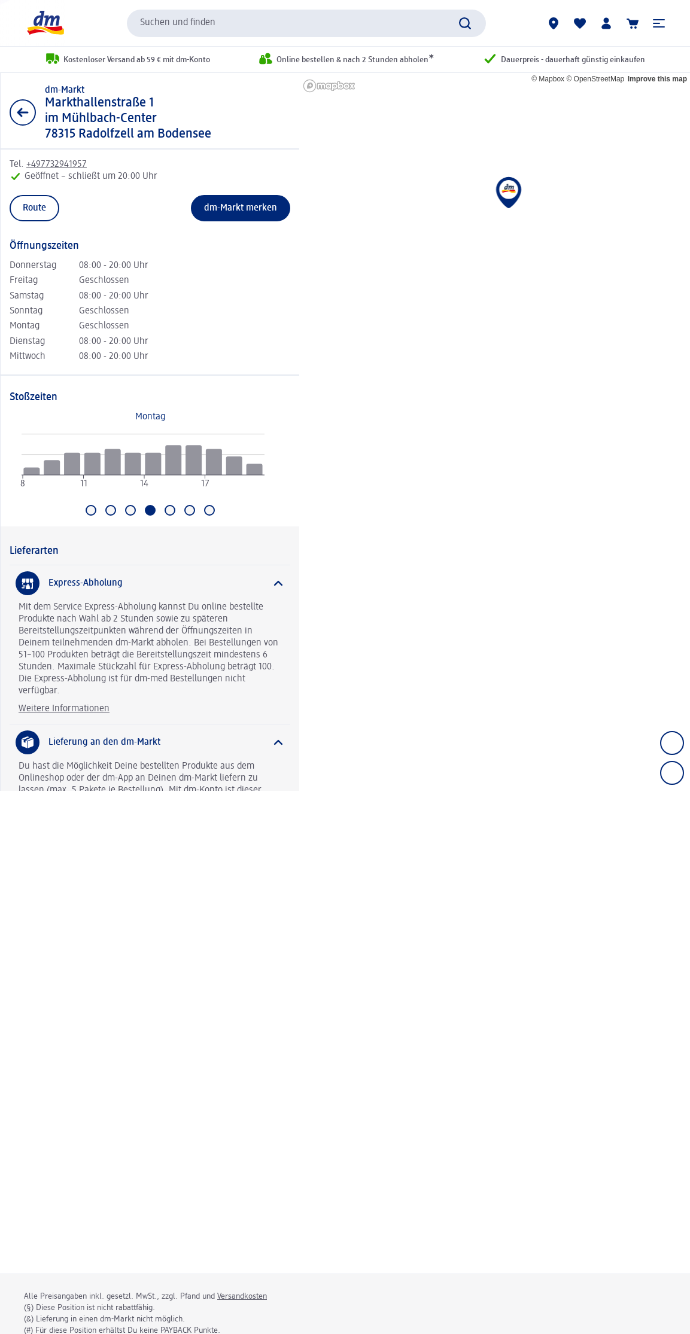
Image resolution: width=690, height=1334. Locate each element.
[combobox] (306, 23)
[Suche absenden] (465, 23)
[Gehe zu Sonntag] (209, 510)
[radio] (31, 470)
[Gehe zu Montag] (91, 510)
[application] (143, 466)
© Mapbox (547, 79)
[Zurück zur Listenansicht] (23, 112)
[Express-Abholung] (150, 583)
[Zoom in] (672, 743)
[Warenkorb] (632, 23)
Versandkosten (242, 1296)
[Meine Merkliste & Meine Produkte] (580, 23)
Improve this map (657, 79)
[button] (659, 23)
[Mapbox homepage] (329, 86)
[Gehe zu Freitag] (170, 510)
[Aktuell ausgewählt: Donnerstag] (150, 510)
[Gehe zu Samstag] (189, 510)
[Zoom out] (672, 773)
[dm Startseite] (45, 23)
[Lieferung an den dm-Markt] (150, 742)
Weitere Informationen (64, 709)
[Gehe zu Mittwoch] (130, 510)
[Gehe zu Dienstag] (110, 510)
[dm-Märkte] (553, 23)
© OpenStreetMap (595, 79)
